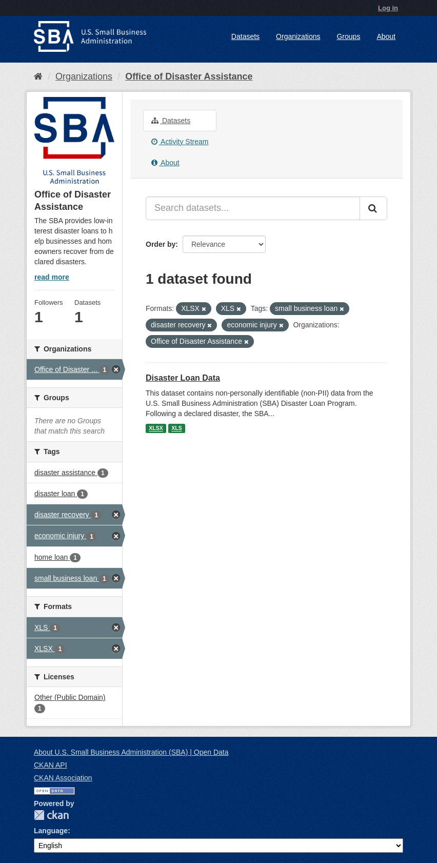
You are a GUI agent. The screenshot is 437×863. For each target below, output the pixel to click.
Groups (348, 36)
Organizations (298, 36)
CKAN (51, 815)
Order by (160, 244)
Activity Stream (179, 142)
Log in (388, 8)
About (385, 36)
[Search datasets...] (253, 208)
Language (51, 831)
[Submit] (373, 208)
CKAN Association (63, 778)
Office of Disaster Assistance (188, 76)
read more (51, 277)
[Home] (38, 76)
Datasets (245, 36)
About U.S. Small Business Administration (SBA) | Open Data (131, 752)
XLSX (156, 428)
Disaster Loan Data (183, 378)
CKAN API (50, 765)
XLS (176, 428)
